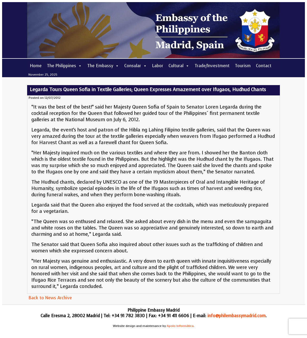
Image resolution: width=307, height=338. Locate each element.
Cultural (179, 65)
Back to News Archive (50, 298)
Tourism (243, 65)
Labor (157, 65)
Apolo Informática (180, 326)
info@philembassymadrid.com (236, 316)
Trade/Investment (212, 65)
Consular (135, 65)
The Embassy (103, 65)
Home (36, 65)
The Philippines (64, 65)
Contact (263, 65)
